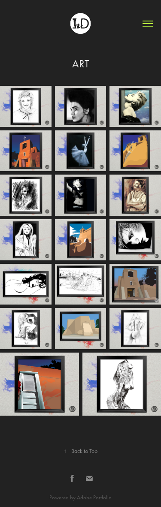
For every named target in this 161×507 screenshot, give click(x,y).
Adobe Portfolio (94, 497)
